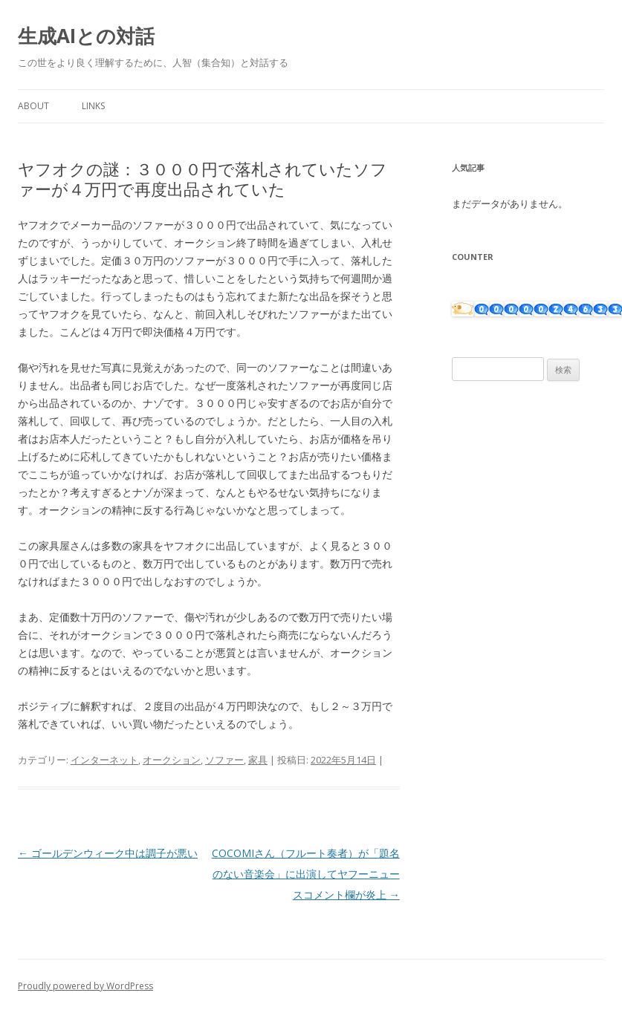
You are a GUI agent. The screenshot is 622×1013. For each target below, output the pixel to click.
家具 (258, 759)
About (33, 106)
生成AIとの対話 (86, 35)
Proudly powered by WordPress (85, 986)
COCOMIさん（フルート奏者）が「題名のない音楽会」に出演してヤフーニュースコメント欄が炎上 (306, 874)
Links (93, 106)
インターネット (104, 759)
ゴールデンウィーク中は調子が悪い (108, 853)
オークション (172, 759)
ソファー (224, 759)
